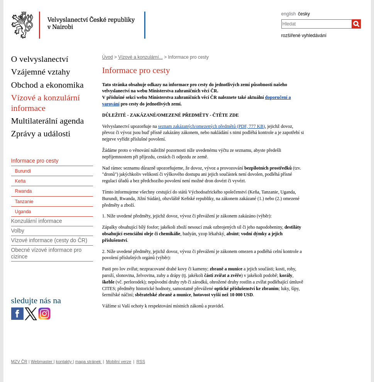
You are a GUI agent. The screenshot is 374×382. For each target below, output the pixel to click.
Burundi (23, 171)
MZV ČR (19, 361)
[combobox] (316, 24)
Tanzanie (24, 201)
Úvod (107, 57)
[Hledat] (356, 24)
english (288, 14)
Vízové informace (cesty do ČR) (49, 240)
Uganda (23, 211)
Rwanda (23, 191)
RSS (140, 361)
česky (304, 14)
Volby (17, 231)
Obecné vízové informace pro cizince (46, 253)
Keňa (20, 181)
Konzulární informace (36, 221)
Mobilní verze (118, 361)
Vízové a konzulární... (140, 57)
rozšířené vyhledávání (304, 35)
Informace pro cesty (35, 161)
